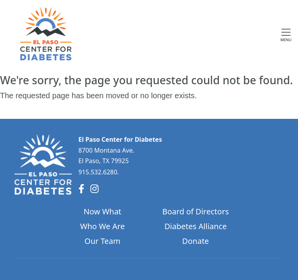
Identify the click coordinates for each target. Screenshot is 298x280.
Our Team (102, 241)
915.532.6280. (98, 172)
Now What (102, 211)
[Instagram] (94, 188)
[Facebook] (81, 188)
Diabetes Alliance (196, 226)
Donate (195, 241)
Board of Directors (195, 211)
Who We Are (102, 226)
